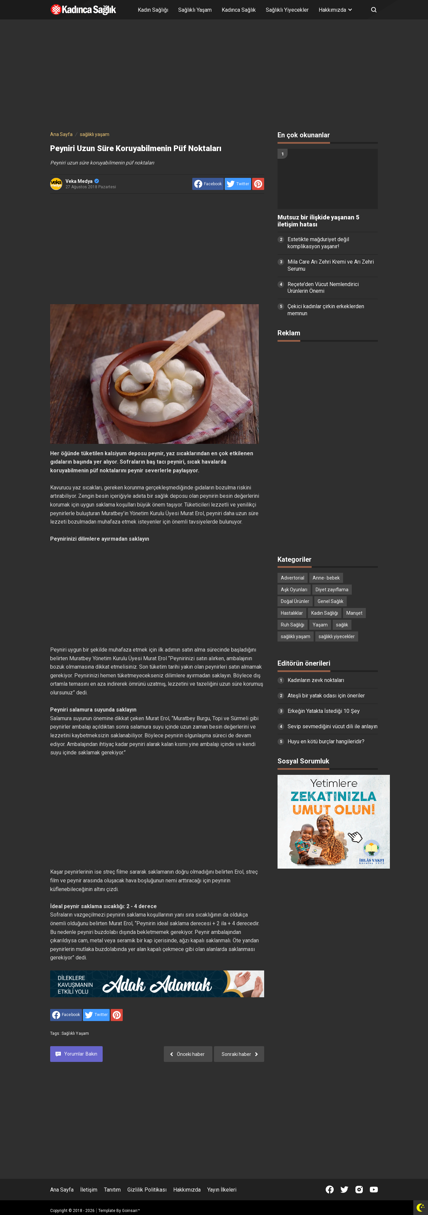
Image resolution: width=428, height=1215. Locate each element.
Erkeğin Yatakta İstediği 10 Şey (324, 711)
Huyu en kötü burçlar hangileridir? (326, 741)
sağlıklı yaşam (75, 1033)
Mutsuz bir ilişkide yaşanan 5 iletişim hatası (318, 221)
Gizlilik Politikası (147, 1190)
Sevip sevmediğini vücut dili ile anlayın (333, 726)
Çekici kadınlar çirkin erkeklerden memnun (326, 310)
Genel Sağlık (330, 601)
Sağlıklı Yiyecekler (287, 10)
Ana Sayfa (62, 1190)
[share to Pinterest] (258, 184)
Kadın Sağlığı (153, 10)
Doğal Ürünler (295, 601)
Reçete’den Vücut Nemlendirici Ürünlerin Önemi (323, 287)
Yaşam (320, 624)
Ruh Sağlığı (292, 624)
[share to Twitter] (238, 184)
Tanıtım (112, 1190)
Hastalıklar (292, 613)
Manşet (354, 613)
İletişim (88, 1190)
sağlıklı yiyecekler (337, 636)
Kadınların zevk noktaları (316, 680)
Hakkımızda (187, 1190)
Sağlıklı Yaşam (195, 10)
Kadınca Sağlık (239, 10)
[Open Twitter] (344, 1190)
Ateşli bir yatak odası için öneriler (326, 695)
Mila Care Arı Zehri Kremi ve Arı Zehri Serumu (331, 265)
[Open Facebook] (330, 1190)
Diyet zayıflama (332, 589)
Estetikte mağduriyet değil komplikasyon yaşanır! (318, 243)
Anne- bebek (326, 578)
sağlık (342, 624)
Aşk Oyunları (294, 589)
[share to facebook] (208, 184)
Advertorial (292, 578)
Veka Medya (82, 181)
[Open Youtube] (374, 1190)
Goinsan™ (131, 1210)
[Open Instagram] (359, 1190)
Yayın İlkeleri (221, 1190)
